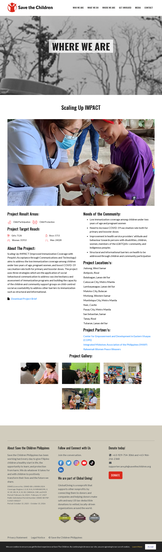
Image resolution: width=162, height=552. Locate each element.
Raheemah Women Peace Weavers (102, 349)
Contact (148, 7)
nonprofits (80, 488)
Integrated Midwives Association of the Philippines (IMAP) (115, 344)
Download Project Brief (24, 298)
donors (83, 492)
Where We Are (108, 7)
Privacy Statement (17, 537)
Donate (115, 475)
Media (138, 7)
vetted (75, 504)
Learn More (137, 547)
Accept (150, 547)
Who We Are (78, 7)
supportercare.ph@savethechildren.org (130, 466)
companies (64, 496)
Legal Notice (38, 537)
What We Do (93, 7)
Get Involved (125, 7)
